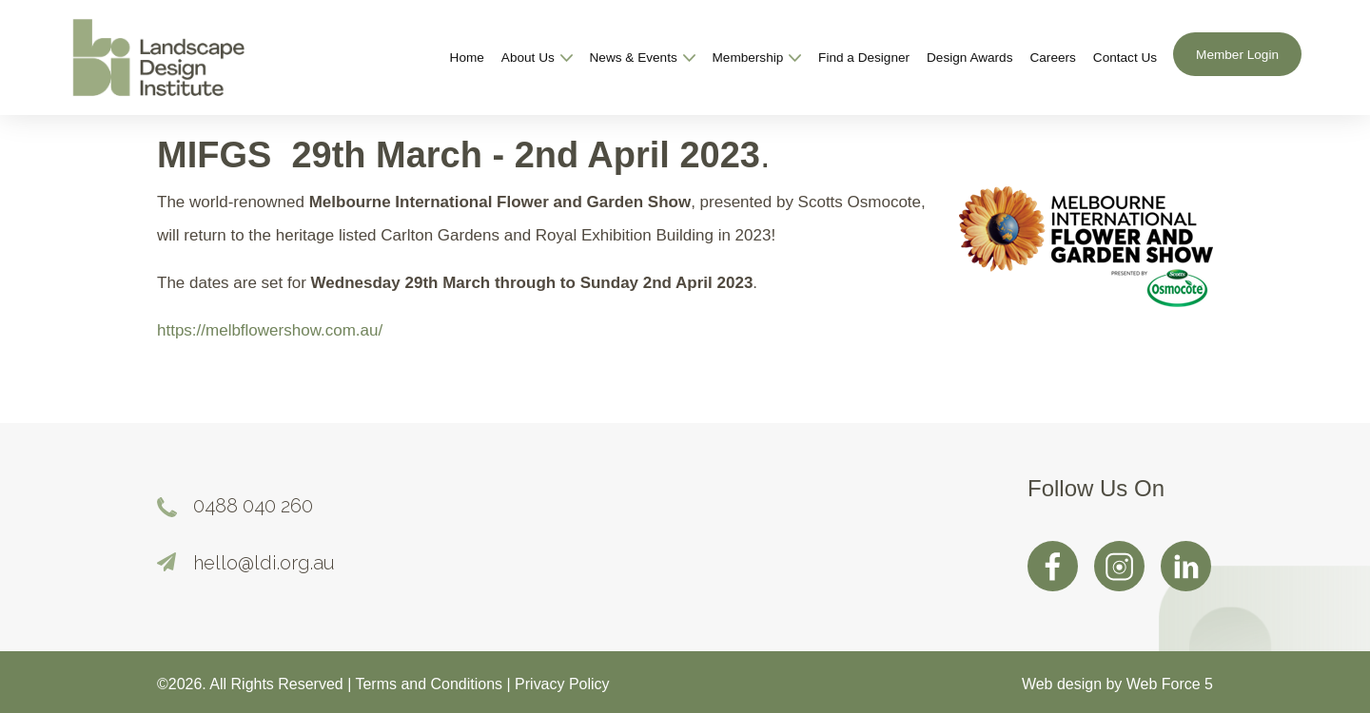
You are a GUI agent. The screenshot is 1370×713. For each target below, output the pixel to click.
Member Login (1237, 55)
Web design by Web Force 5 (1117, 684)
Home (467, 57)
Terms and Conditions (430, 684)
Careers (1052, 57)
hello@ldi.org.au (264, 562)
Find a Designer (864, 57)
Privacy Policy (562, 684)
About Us (537, 57)
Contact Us (1125, 57)
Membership (757, 57)
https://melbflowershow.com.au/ (269, 330)
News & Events (642, 57)
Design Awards (969, 57)
